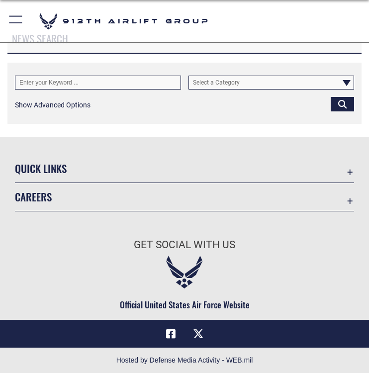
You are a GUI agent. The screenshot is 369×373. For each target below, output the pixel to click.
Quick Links (41, 168)
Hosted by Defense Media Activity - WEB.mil (184, 360)
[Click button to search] (342, 104)
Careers (33, 196)
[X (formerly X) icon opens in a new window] (198, 333)
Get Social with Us (184, 245)
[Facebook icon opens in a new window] (170, 333)
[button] (16, 21)
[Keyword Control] (98, 83)
